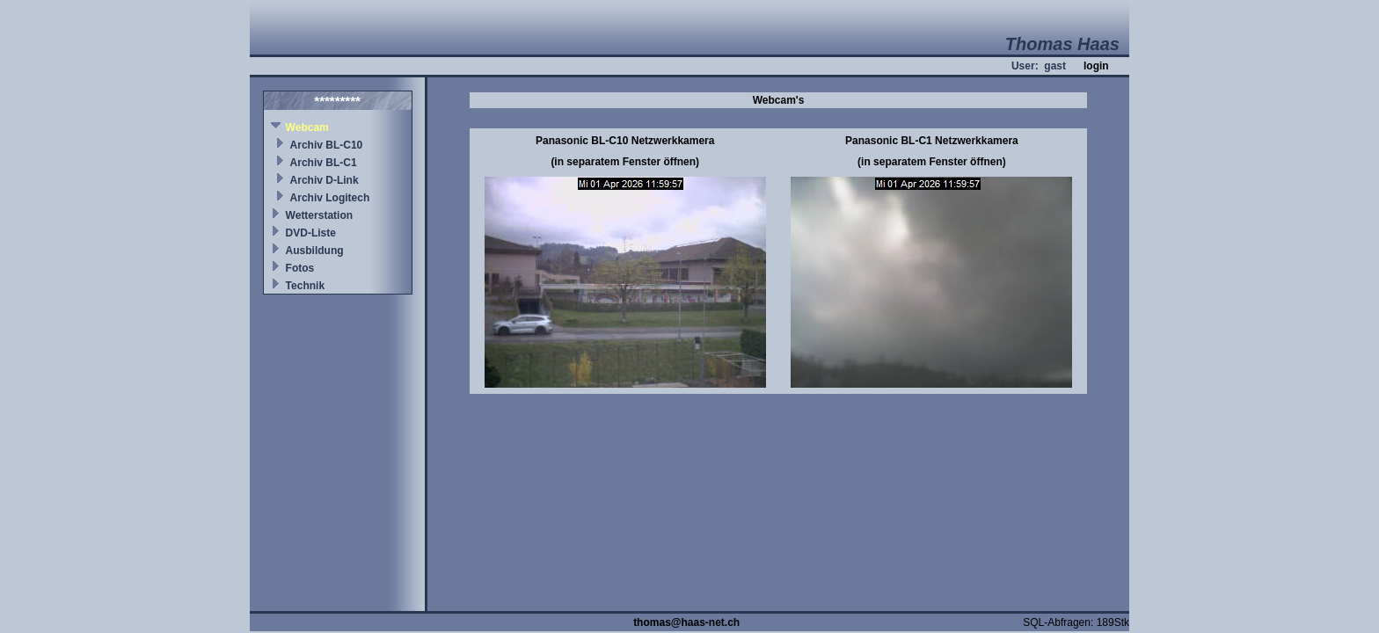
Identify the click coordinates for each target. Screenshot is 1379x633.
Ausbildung (315, 250)
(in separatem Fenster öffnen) (625, 162)
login (1096, 66)
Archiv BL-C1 (323, 162)
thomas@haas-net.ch (686, 622)
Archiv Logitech (330, 198)
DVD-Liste (311, 233)
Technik (305, 286)
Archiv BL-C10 (326, 145)
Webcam (307, 127)
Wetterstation (319, 215)
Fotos (300, 268)
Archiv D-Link (324, 180)
